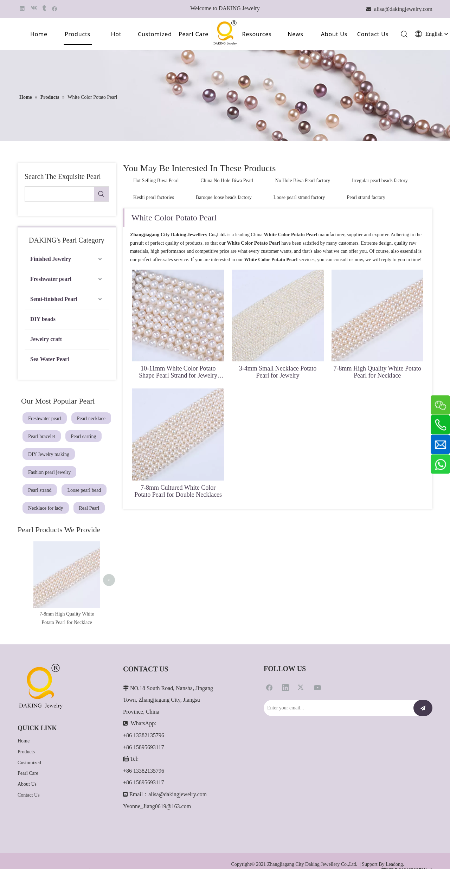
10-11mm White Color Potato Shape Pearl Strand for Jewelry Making (178, 372)
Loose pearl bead (84, 490)
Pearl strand (39, 490)
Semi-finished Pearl (53, 299)
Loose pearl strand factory (299, 197)
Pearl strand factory (366, 197)
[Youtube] (317, 665)
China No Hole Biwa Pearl (227, 180)
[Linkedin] (285, 665)
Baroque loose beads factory (224, 197)
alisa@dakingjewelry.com (177, 772)
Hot (116, 34)
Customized (155, 34)
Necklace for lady (45, 508)
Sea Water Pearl (49, 359)
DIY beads (43, 319)
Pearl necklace (91, 418)
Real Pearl (89, 508)
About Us (334, 34)
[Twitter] (301, 665)
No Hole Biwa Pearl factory (302, 180)
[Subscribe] (422, 686)
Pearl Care (193, 34)
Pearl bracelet (41, 436)
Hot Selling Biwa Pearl (156, 180)
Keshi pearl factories (153, 197)
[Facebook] (269, 665)
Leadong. (395, 842)
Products (77, 34)
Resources (256, 34)
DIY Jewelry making (48, 454)
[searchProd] (59, 194)
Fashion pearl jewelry (49, 472)
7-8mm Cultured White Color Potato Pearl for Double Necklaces (178, 491)
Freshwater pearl (50, 279)
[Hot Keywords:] (101, 194)
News (295, 34)
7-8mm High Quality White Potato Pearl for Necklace (377, 372)
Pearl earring (83, 436)
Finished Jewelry (50, 259)
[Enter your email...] (337, 686)
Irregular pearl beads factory (380, 180)
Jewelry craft (46, 339)
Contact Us (372, 34)
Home (38, 34)
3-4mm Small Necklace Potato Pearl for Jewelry (277, 372)
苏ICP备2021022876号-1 (406, 848)
